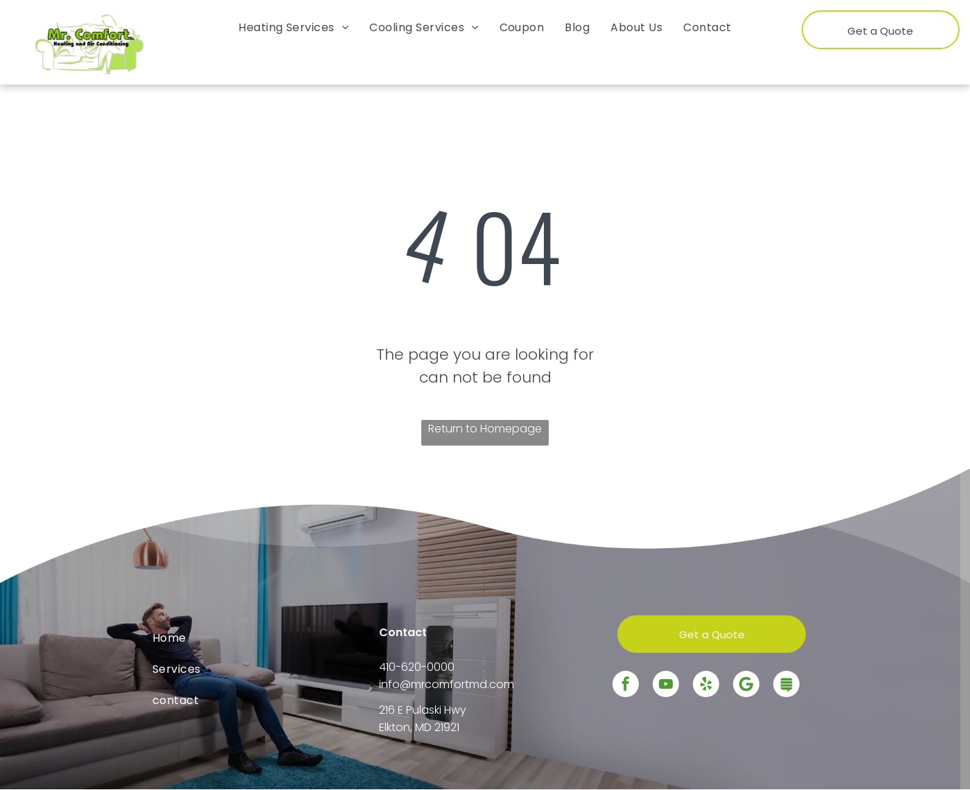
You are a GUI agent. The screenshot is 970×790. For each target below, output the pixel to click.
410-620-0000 (417, 667)
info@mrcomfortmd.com (446, 684)
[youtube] (666, 686)
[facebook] (625, 686)
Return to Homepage (485, 429)
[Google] (746, 686)
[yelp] (706, 686)
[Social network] (786, 686)
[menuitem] (293, 27)
